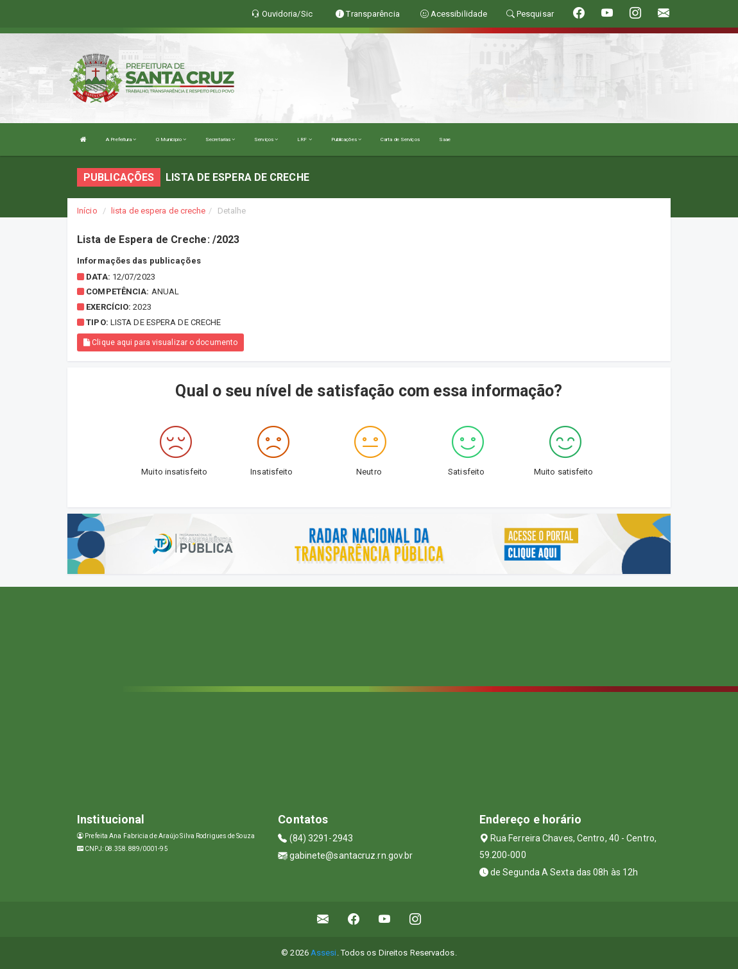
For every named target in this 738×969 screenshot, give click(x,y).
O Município (171, 139)
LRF (304, 139)
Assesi (324, 952)
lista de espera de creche (158, 210)
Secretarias (220, 139)
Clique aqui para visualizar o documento (160, 342)
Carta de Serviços (400, 139)
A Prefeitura (121, 139)
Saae (445, 139)
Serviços (266, 139)
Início (87, 210)
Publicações (346, 139)
